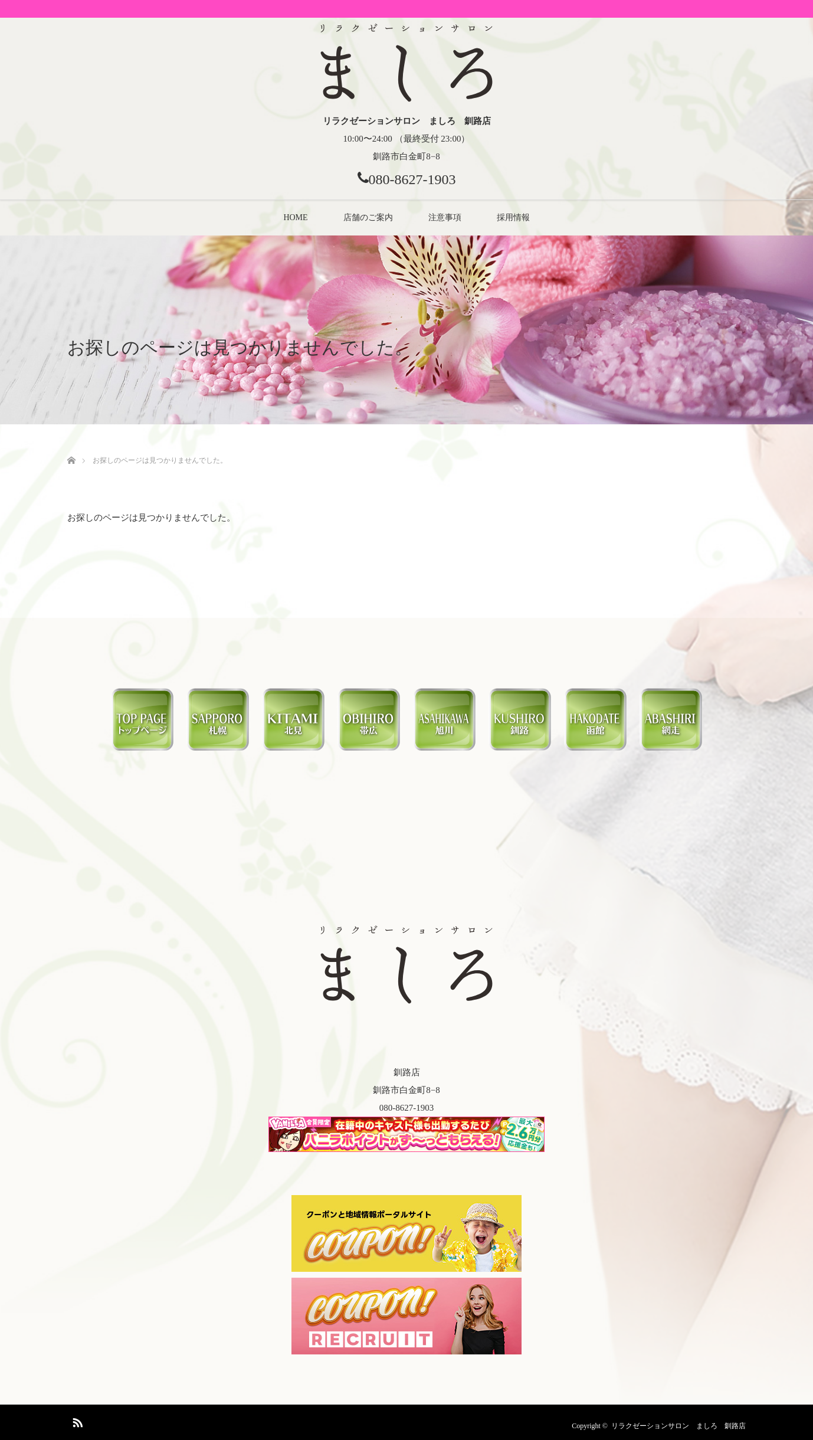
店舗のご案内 (368, 217)
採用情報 (513, 217)
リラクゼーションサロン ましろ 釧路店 (678, 1426)
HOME (295, 217)
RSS (76, 1420)
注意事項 (444, 217)
